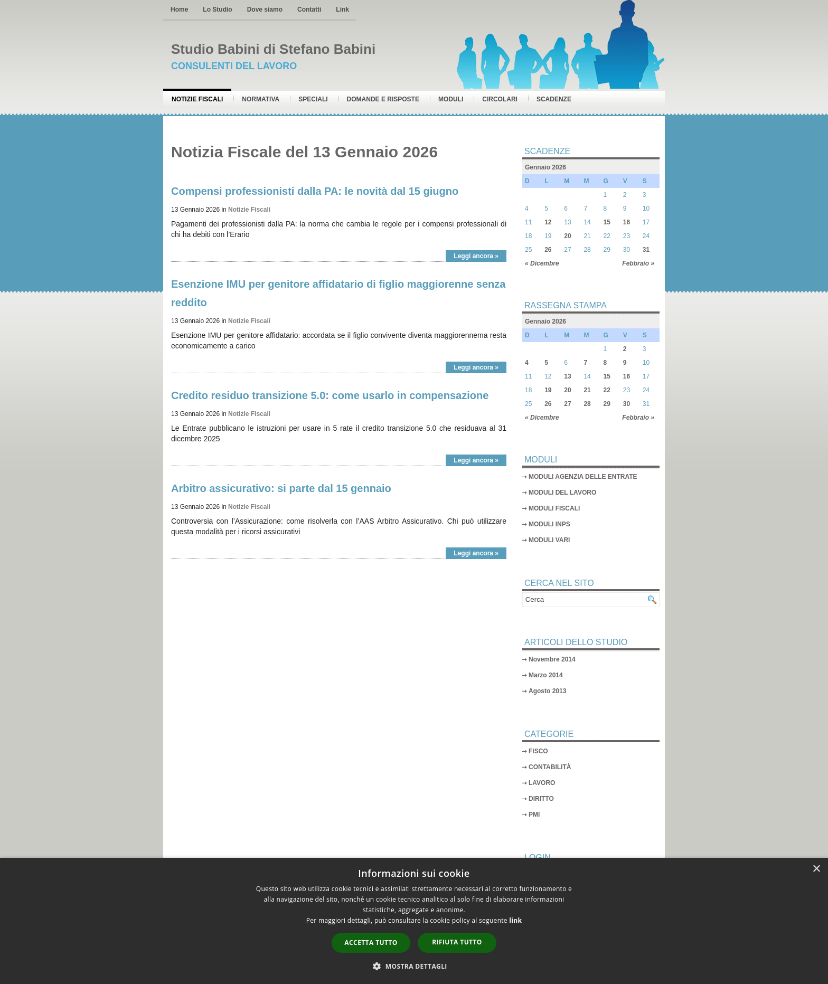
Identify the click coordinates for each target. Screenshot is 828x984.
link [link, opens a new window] (515, 920)
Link (342, 9)
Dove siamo (265, 9)
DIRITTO (541, 798)
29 (607, 404)
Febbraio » (638, 263)
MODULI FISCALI (554, 508)
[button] (414, 966)
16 (626, 222)
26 (547, 249)
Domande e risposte (383, 99)
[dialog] (414, 921)
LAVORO (542, 783)
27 (567, 404)
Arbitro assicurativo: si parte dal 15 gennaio (281, 488)
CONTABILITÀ (550, 767)
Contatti (309, 9)
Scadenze (554, 99)
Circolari (500, 99)
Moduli (450, 99)
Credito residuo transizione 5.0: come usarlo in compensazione (329, 395)
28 (587, 404)
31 (646, 249)
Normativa (260, 99)
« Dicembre (542, 263)
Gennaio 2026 (545, 167)
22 (607, 390)
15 (607, 222)
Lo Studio (217, 9)
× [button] (816, 869)
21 (587, 390)
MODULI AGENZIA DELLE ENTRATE (583, 476)
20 (567, 236)
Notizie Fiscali (197, 99)
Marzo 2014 (546, 675)
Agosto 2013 (547, 691)
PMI (534, 814)
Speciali (312, 99)
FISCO (538, 751)
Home (179, 9)
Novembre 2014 (552, 659)
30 (626, 404)
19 (547, 390)
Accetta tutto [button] (370, 942)
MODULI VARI (549, 540)
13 (567, 376)
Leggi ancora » (476, 256)
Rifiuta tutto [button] (457, 942)
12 (547, 222)
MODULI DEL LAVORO (562, 492)
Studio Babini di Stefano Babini (273, 49)
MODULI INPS (549, 524)
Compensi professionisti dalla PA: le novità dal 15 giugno (314, 191)
